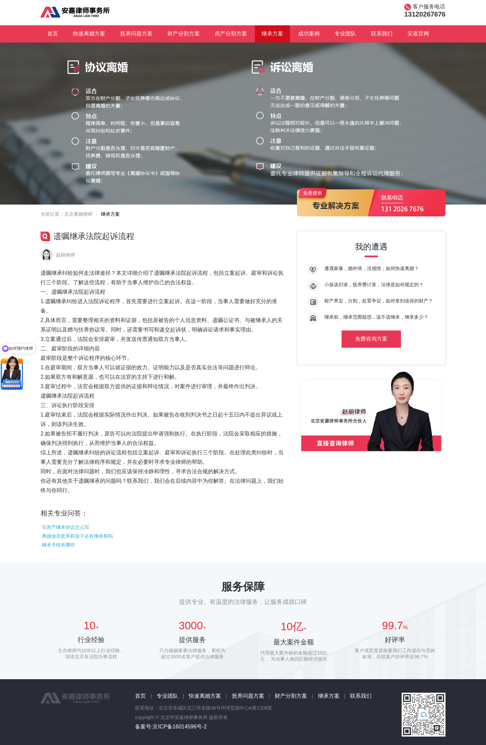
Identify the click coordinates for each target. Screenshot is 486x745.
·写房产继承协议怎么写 (64, 527)
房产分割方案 (231, 33)
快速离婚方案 (89, 33)
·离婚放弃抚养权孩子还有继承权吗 (76, 536)
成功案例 (309, 33)
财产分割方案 (183, 33)
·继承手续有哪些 (57, 545)
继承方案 (272, 33)
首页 (52, 33)
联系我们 (382, 33)
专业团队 (345, 33)
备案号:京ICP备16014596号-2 (171, 726)
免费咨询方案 (371, 339)
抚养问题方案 (136, 33)
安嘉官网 (418, 33)
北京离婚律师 (78, 214)
